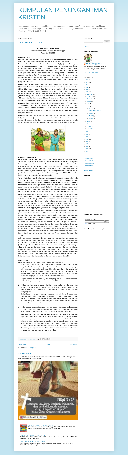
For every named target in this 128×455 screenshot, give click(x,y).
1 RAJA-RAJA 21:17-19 (30, 42)
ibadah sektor (89, 159)
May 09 (91, 113)
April (88, 121)
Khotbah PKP (89, 161)
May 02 (91, 118)
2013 (87, 141)
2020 (87, 89)
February (89, 126)
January (89, 128)
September (90, 99)
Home (48, 345)
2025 (87, 80)
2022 (87, 87)
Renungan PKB (89, 163)
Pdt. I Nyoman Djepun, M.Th (94, 64)
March (89, 124)
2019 (87, 92)
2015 (87, 136)
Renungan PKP (89, 165)
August (89, 101)
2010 (87, 148)
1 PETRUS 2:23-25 (24, 353)
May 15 (91, 108)
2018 (87, 132)
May (88, 106)
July (88, 104)
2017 (87, 134)
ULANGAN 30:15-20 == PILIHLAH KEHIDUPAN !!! (42, 425)
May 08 (91, 116)
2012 (87, 144)
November (90, 96)
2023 (87, 84)
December (90, 94)
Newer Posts (22, 345)
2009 (87, 151)
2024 (87, 82)
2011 (87, 146)
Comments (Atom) (31, 348)
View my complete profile (91, 72)
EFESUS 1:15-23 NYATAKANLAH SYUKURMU (33, 441)
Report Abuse (88, 170)
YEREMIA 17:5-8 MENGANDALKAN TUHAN (32, 435)
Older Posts (73, 345)
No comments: (32, 339)
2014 (87, 139)
